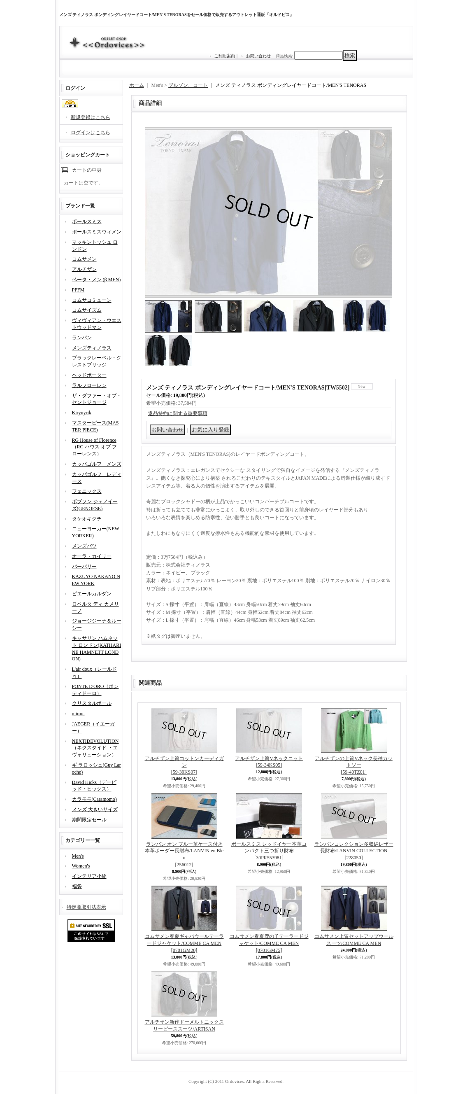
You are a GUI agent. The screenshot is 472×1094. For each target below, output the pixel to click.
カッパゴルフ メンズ (96, 464)
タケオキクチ (87, 519)
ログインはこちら (90, 132)
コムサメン (84, 259)
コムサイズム (87, 310)
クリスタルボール (92, 703)
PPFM (78, 290)
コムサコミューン (92, 300)
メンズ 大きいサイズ (95, 809)
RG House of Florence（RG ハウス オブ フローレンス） (94, 447)
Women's (81, 866)
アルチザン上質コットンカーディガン (184, 765)
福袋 (77, 886)
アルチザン (84, 269)
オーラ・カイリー (92, 556)
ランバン (82, 338)
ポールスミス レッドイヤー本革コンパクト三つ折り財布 (269, 851)
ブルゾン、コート (188, 85)
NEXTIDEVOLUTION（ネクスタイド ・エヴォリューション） (95, 748)
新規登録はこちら (90, 117)
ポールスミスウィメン (96, 232)
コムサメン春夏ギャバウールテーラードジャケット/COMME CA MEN (184, 943)
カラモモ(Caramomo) (94, 799)
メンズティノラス (92, 348)
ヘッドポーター (89, 375)
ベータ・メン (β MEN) (96, 279)
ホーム (136, 85)
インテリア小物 (89, 876)
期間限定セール (89, 820)
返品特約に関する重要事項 (177, 413)
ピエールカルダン (92, 594)
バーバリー (84, 566)
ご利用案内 (224, 56)
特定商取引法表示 (86, 907)
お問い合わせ (258, 56)
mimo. (78, 713)
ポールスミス (87, 221)
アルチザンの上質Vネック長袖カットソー (354, 765)
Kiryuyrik (81, 412)
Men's (78, 856)
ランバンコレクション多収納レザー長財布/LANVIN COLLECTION (353, 851)
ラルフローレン (89, 385)
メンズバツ (84, 546)
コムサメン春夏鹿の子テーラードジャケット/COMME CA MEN (269, 943)
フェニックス (87, 491)
